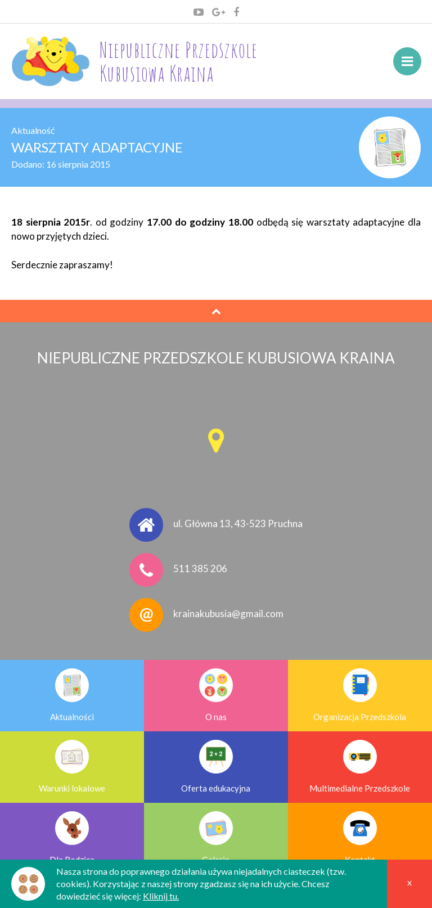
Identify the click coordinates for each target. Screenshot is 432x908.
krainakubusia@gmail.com (228, 614)
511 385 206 (200, 569)
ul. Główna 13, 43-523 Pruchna (238, 524)
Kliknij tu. (161, 896)
